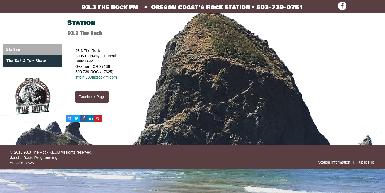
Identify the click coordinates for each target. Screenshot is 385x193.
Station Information (334, 162)
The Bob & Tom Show (26, 61)
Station (13, 50)
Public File (365, 162)
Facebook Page (92, 97)
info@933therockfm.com (96, 77)
